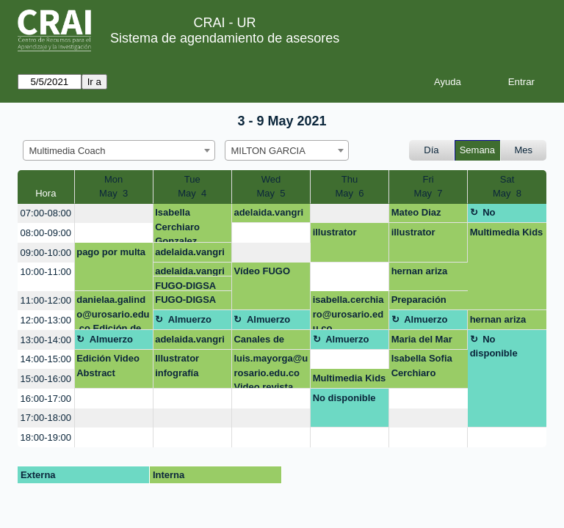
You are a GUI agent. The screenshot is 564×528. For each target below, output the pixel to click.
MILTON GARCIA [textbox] (268, 150)
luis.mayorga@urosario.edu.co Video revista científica (271, 371)
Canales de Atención (259, 342)
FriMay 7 (428, 186)
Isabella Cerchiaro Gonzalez (177, 225)
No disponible (494, 215)
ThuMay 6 (350, 186)
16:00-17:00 (46, 398)
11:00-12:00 (46, 300)
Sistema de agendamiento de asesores (224, 38)
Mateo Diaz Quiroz (416, 215)
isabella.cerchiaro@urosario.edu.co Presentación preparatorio (348, 312)
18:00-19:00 (46, 437)
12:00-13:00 (46, 320)
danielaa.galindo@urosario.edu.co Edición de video (112, 312)
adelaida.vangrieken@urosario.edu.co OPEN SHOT (270, 215)
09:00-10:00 (46, 252)
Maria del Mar (421, 339)
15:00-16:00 (46, 378)
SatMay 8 (507, 186)
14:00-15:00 (46, 358)
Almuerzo (190, 319)
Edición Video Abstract (108, 365)
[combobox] (119, 150)
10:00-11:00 (46, 271)
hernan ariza (419, 270)
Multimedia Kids (506, 232)
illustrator (335, 232)
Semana (477, 149)
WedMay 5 (270, 186)
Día (431, 149)
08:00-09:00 (46, 232)
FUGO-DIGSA (185, 285)
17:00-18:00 (46, 417)
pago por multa (110, 251)
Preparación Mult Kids (418, 302)
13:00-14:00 (46, 339)
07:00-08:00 (46, 213)
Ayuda (447, 81)
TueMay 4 (192, 186)
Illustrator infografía (177, 365)
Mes (524, 149)
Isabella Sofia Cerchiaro (421, 365)
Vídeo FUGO (262, 270)
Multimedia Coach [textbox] (67, 150)
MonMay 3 (113, 186)
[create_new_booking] (114, 214)
